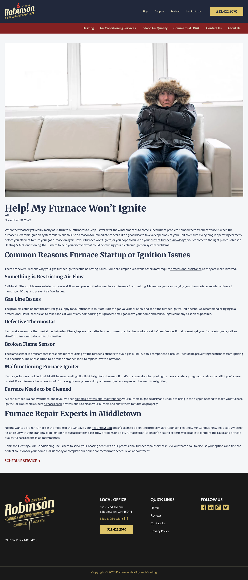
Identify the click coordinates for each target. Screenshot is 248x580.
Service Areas (194, 11)
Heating (88, 28)
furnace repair (53, 403)
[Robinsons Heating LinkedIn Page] (218, 507)
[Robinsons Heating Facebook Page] (203, 507)
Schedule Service (22, 460)
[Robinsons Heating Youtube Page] (211, 507)
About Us (233, 28)
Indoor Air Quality (155, 28)
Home (155, 507)
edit (7, 215)
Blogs (146, 11)
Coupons (159, 11)
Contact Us (214, 28)
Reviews (175, 11)
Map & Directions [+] (114, 518)
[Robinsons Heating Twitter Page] (226, 507)
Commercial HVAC (186, 28)
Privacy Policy (160, 531)
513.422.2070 (226, 11)
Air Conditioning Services (118, 28)
